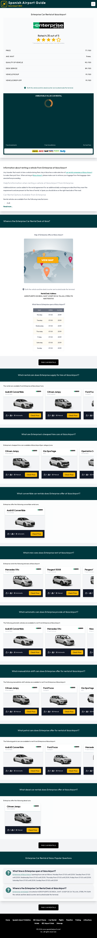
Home (8, 920)
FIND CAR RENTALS (48, 362)
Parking (78, 920)
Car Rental (52, 920)
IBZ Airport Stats (48, 923)
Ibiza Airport (37, 175)
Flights (61, 920)
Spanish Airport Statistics (21, 920)
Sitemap (60, 923)
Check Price (35, 415)
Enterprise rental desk (20, 892)
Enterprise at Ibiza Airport (22, 874)
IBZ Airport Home (39, 920)
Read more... (8, 206)
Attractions (87, 920)
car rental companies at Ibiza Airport (79, 172)
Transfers (69, 920)
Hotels (36, 923)
